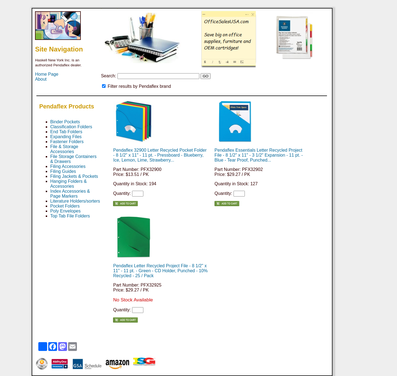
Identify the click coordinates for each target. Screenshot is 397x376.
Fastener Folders (67, 141)
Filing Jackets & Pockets (74, 176)
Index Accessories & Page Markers (70, 193)
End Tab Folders (66, 131)
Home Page (46, 74)
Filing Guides (63, 171)
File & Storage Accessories (64, 149)
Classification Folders (71, 126)
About (41, 79)
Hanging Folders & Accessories (68, 184)
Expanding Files (66, 136)
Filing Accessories (67, 166)
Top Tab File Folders (70, 216)
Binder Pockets (65, 121)
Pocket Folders (65, 206)
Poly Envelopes (65, 211)
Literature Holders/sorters (75, 201)
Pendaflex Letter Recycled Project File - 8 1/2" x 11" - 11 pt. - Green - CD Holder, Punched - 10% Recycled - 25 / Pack (160, 270)
